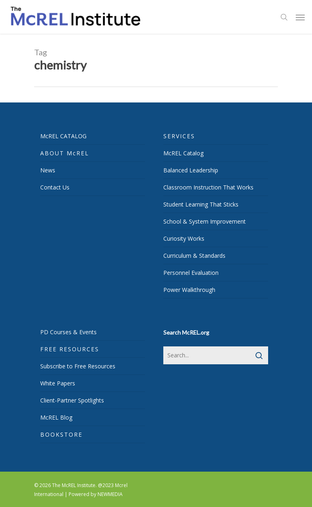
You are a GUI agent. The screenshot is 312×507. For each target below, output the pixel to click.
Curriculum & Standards (194, 255)
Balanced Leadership (190, 170)
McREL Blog (56, 417)
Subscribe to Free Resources (77, 366)
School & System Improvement (204, 221)
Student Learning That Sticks (200, 204)
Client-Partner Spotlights (72, 400)
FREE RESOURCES (69, 349)
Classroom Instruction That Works (208, 187)
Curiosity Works (183, 238)
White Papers (57, 383)
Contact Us (54, 187)
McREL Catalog (183, 153)
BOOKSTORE (61, 434)
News (47, 170)
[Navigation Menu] (300, 17)
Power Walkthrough (189, 290)
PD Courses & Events (68, 332)
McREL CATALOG (63, 136)
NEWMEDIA (110, 494)
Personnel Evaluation (191, 272)
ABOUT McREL (64, 153)
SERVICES (179, 136)
